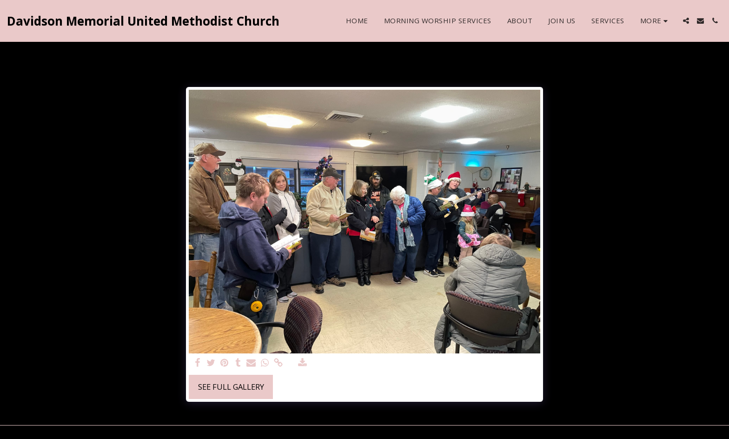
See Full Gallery (231, 386)
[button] (686, 20)
